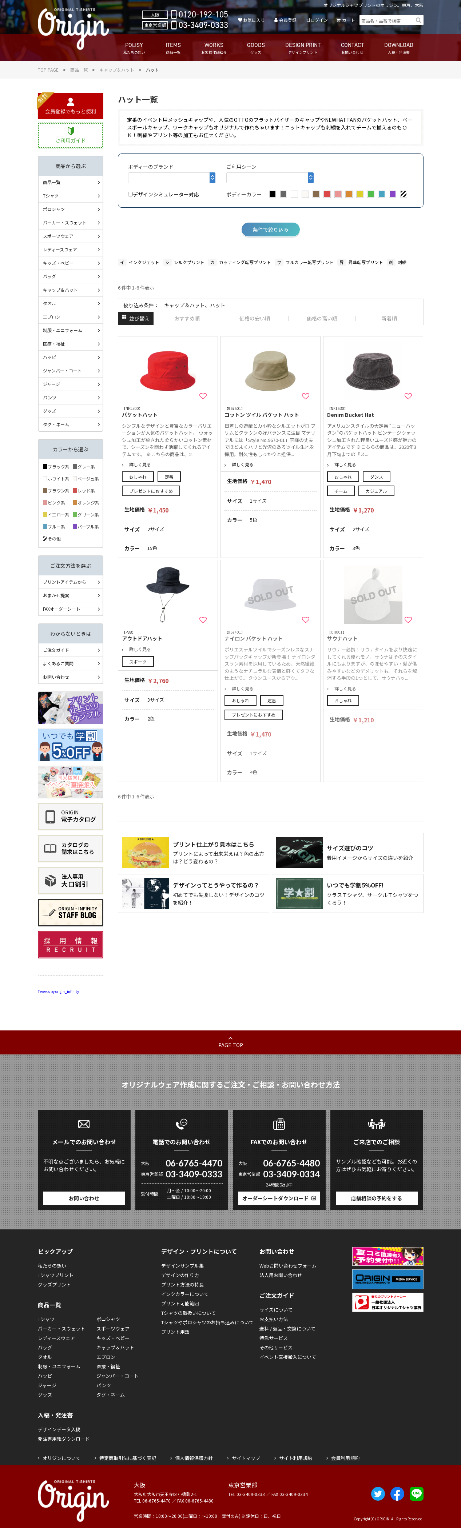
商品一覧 (79, 70)
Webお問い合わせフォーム (288, 1265)
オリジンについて (61, 1458)
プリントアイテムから (64, 582)
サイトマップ (246, 1458)
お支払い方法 (273, 1319)
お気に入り (254, 20)
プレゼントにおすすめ (151, 491)
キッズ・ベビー (58, 263)
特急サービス (273, 1337)
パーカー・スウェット (65, 222)
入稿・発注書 (55, 1415)
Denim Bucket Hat (373, 412)
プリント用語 (175, 1331)
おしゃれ (138, 477)
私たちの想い (52, 1265)
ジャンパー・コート (62, 370)
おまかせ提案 (56, 595)
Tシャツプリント (55, 1275)
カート (348, 20)
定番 (169, 477)
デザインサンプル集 (182, 1265)
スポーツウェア (58, 236)
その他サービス (276, 1347)
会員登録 (288, 20)
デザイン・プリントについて (199, 1251)
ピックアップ (55, 1251)
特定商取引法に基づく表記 (127, 1458)
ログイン (319, 20)
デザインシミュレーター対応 (163, 194)
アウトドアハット (168, 635)
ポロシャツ (54, 209)
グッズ (49, 411)
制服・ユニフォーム (62, 330)
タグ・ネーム (56, 424)
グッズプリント (54, 1284)
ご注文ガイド (56, 650)
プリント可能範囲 (180, 1303)
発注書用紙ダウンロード (64, 1438)
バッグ (49, 276)
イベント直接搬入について (287, 1356)
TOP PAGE (48, 70)
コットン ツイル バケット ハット (270, 412)
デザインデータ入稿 (59, 1429)
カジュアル (376, 491)
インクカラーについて (184, 1293)
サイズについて (276, 1309)
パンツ (49, 397)
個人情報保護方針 (194, 1458)
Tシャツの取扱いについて (188, 1312)
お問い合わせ (56, 677)
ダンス (376, 477)
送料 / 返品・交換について (287, 1328)
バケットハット (168, 412)
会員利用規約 (345, 1458)
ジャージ (51, 384)
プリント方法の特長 (182, 1284)
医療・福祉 (54, 343)
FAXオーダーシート (61, 609)
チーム (340, 491)
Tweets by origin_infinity (58, 991)
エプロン (51, 317)
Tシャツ (51, 195)
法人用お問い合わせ (280, 1275)
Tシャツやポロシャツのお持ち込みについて (207, 1322)
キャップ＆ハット (116, 70)
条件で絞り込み (271, 229)
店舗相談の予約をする (376, 1198)
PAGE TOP (230, 1045)
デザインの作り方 (180, 1275)
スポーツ (138, 661)
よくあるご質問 (58, 663)
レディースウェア (60, 249)
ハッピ (49, 357)
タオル (49, 303)
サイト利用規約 (295, 1458)
